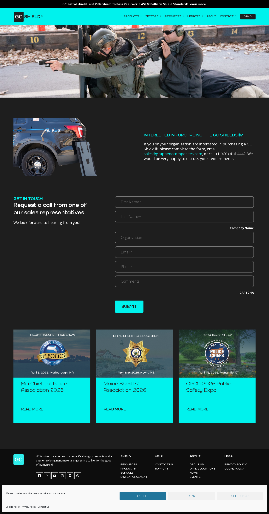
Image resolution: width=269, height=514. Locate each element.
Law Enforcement (134, 477)
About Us (197, 464)
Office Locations (202, 468)
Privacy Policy (29, 506)
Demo (248, 16)
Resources (173, 16)
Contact (227, 16)
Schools (127, 473)
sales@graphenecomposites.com (173, 153)
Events (195, 477)
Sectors (151, 16)
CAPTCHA (246, 293)
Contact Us (43, 506)
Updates (193, 16)
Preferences (240, 496)
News (194, 473)
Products (131, 16)
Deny (191, 496)
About (211, 16)
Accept (143, 496)
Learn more (197, 4)
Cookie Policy (13, 506)
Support (161, 468)
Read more (32, 409)
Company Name (242, 228)
